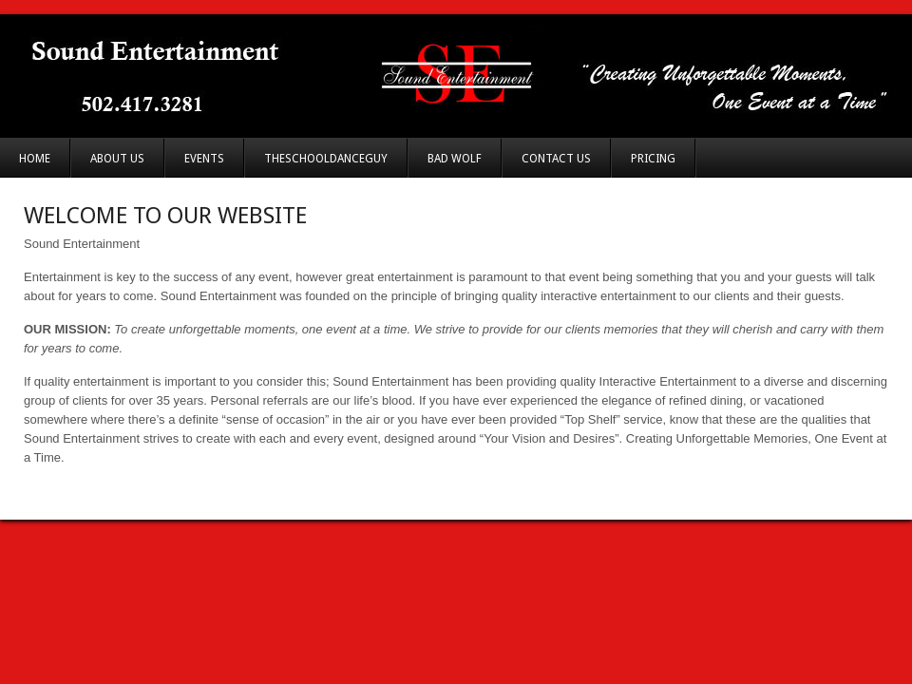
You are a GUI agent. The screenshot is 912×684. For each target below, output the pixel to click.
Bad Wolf (455, 158)
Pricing (653, 158)
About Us (117, 158)
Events (204, 158)
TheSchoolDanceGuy (326, 158)
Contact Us (556, 158)
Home (34, 158)
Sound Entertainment (456, 76)
